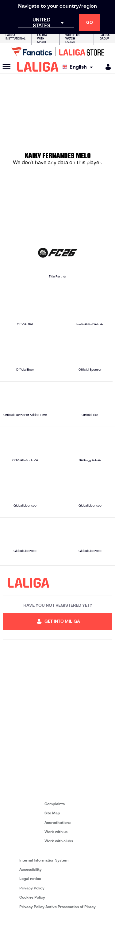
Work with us (55, 832)
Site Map (52, 813)
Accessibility (30, 869)
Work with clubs (58, 841)
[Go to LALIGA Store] (57, 51)
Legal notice (30, 879)
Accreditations (57, 822)
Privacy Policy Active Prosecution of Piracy (57, 907)
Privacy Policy (31, 888)
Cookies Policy (32, 897)
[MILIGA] (106, 67)
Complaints (54, 804)
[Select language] (79, 67)
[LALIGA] (38, 67)
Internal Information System (43, 860)
